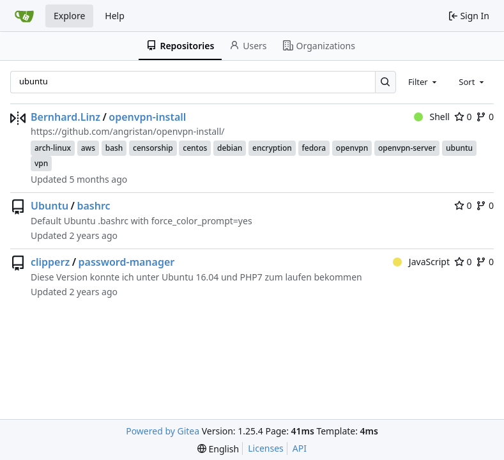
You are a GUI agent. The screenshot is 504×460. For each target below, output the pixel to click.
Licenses (266, 448)
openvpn (352, 147)
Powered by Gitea (162, 431)
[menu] (218, 449)
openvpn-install (147, 117)
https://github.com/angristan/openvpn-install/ (127, 131)
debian (229, 147)
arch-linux (52, 147)
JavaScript (421, 262)
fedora (314, 147)
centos (195, 147)
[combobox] (424, 82)
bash (114, 147)
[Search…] (385, 82)
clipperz (50, 262)
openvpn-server (407, 147)
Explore (69, 16)
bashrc (93, 205)
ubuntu (459, 147)
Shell (432, 117)
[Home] (24, 15)
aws (88, 147)
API (300, 448)
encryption (272, 147)
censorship (153, 147)
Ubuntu (49, 205)
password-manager (127, 262)
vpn (41, 163)
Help (115, 16)
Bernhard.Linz (65, 117)
